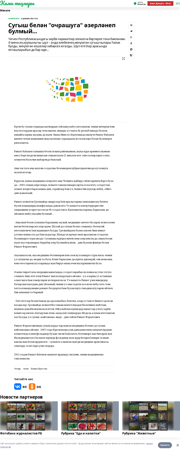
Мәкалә (5, 10)
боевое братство (39, 369)
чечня (26, 369)
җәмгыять (14, 18)
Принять (165, 445)
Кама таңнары (17, 3)
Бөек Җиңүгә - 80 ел (160, 3)
